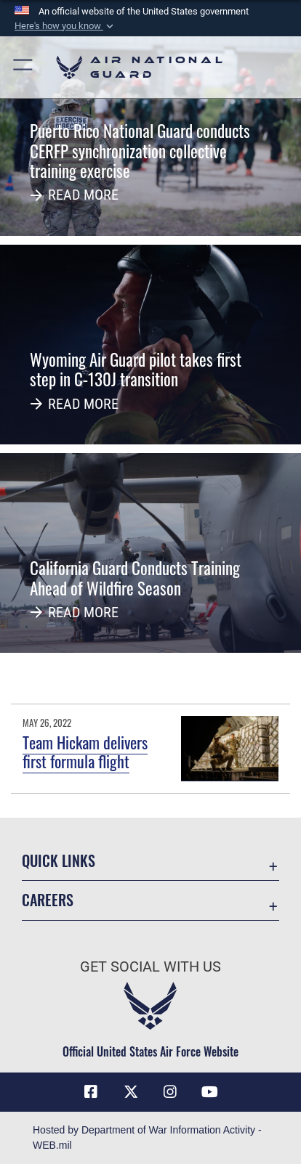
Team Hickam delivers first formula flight (85, 751)
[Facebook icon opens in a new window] (91, 1092)
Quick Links (58, 860)
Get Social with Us (150, 967)
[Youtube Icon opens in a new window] (210, 1092)
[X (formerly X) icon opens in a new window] (131, 1092)
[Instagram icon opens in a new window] (170, 1092)
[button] (65, 26)
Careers (47, 900)
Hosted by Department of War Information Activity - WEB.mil (147, 1137)
